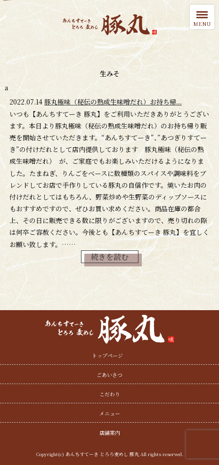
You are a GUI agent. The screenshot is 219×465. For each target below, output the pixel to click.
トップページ (107, 355)
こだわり (109, 394)
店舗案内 (109, 432)
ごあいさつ (109, 374)
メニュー (109, 413)
